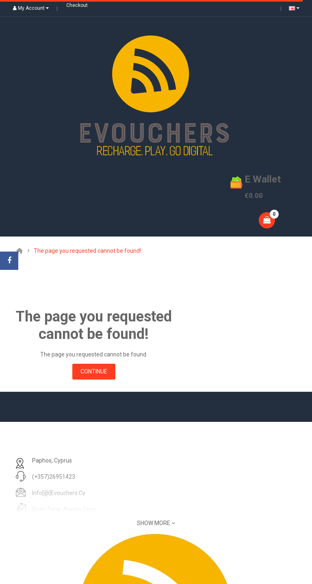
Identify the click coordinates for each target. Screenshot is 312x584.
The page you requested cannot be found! (87, 251)
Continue (93, 371)
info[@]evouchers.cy (58, 493)
